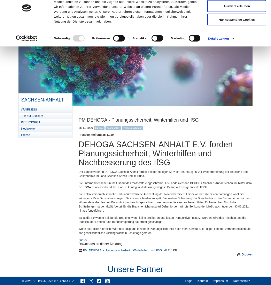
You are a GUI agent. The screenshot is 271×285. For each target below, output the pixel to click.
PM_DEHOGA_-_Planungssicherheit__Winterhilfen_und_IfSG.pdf (125, 250)
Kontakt (203, 281)
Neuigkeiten (28, 128)
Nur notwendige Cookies (237, 37)
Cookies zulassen (237, 11)
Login (189, 281)
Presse (25, 135)
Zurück (83, 240)
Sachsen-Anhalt (42, 98)
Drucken (245, 254)
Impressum (220, 281)
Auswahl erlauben (237, 24)
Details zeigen (218, 56)
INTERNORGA (30, 122)
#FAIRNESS (29, 109)
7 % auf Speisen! (32, 115)
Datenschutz (241, 281)
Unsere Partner (135, 269)
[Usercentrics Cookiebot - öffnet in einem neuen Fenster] (27, 57)
